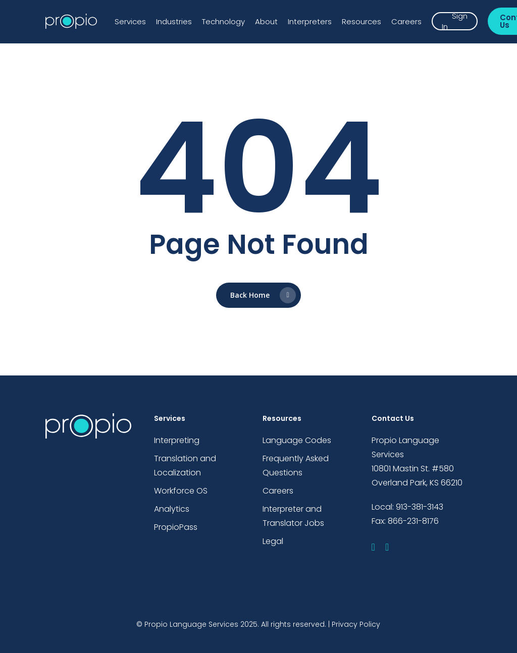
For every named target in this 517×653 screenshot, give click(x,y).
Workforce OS (181, 491)
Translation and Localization (185, 465)
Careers (278, 491)
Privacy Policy (356, 624)
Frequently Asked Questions (296, 465)
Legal (273, 541)
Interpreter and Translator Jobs (293, 516)
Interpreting (176, 440)
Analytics (171, 509)
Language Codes (297, 440)
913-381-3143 (419, 507)
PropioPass (175, 527)
